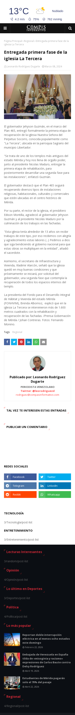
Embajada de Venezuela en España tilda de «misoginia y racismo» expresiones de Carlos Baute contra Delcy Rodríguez (46, 660)
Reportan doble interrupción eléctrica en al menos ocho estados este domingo (46, 638)
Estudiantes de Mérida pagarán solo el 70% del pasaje (43, 680)
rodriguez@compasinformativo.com (37, 394)
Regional (29, 41)
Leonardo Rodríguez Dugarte (23, 66)
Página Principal (13, 41)
